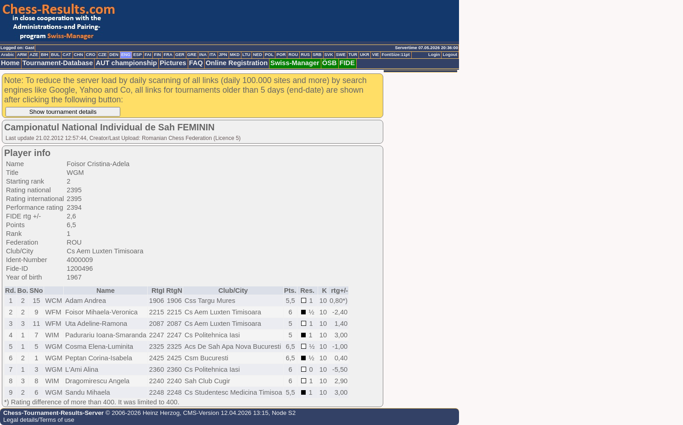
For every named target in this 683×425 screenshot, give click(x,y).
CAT (66, 54)
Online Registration (237, 63)
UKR (364, 54)
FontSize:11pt (395, 54)
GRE (191, 54)
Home (10, 63)
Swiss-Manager (294, 63)
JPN (223, 54)
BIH (44, 54)
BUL (55, 54)
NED (257, 54)
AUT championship (126, 63)
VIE (375, 54)
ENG (125, 54)
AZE (33, 54)
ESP (137, 54)
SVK (329, 54)
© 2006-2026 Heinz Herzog (141, 412)
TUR (352, 54)
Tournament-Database (57, 63)
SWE (341, 54)
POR (281, 54)
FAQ (196, 63)
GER (180, 54)
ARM (22, 54)
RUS (305, 54)
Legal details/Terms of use (38, 419)
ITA (212, 54)
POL (269, 54)
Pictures (173, 63)
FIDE (347, 63)
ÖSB (329, 63)
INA (203, 54)
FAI (148, 54)
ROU (293, 54)
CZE (102, 54)
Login (434, 54)
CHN (78, 54)
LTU (246, 54)
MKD (235, 54)
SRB (317, 54)
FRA (167, 54)
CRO (90, 54)
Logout (449, 54)
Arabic (7, 54)
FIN (157, 54)
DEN (113, 54)
